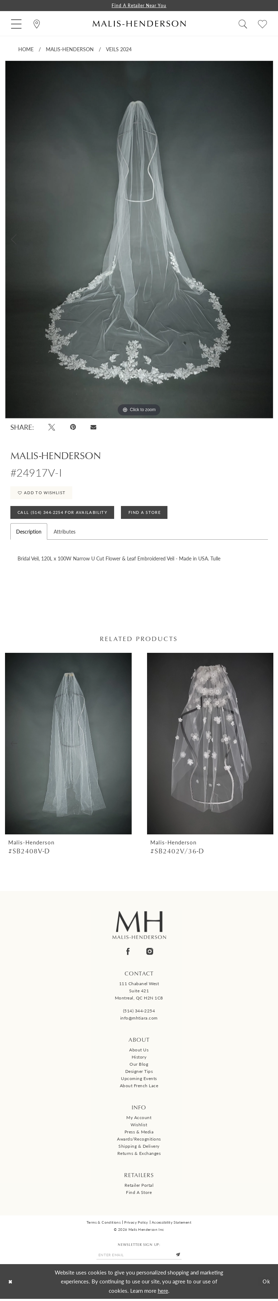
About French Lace (139, 1087)
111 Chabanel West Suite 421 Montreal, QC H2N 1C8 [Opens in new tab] (139, 992)
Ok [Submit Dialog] (266, 1283)
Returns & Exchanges (139, 1155)
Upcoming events (139, 1080)
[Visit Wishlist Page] (262, 24)
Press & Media (139, 1134)
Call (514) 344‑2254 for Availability (63, 514)
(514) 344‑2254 (139, 1013)
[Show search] (243, 24)
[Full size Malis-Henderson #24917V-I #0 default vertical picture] (139, 240)
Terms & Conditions (104, 1224)
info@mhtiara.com (139, 1020)
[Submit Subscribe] (180, 1257)
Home (26, 49)
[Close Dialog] (11, 1283)
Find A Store (146, 514)
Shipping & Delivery (139, 1148)
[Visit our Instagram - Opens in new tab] (150, 953)
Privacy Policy (136, 1224)
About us (138, 1052)
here (163, 1292)
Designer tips (139, 1073)
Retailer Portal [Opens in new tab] (139, 1187)
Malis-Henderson (70, 49)
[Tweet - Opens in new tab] (52, 427)
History (139, 1059)
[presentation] (68, 745)
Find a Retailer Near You (139, 6)
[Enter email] (139, 1257)
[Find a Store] (37, 24)
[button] (16, 24)
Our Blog (139, 1066)
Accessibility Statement (171, 1224)
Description (29, 533)
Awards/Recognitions (139, 1141)
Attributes (64, 533)
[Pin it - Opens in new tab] (73, 427)
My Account (138, 1119)
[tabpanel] (139, 240)
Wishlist (139, 1126)
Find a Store (139, 1194)
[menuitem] (16, 24)
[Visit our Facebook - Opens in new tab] (128, 953)
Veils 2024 (119, 49)
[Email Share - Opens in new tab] (94, 427)
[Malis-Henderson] (139, 24)
